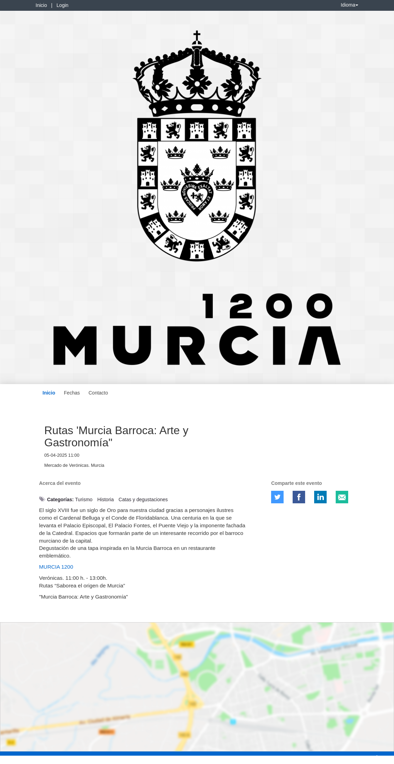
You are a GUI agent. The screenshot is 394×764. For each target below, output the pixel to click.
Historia (105, 499)
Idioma (349, 5)
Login (62, 5)
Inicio (41, 5)
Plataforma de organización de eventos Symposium (200, 757)
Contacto (98, 393)
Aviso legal (15, 757)
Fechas (72, 393)
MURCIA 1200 (56, 567)
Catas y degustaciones (143, 499)
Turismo (83, 499)
